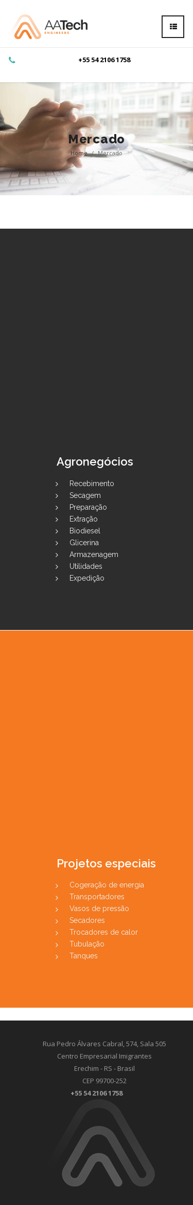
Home (79, 153)
